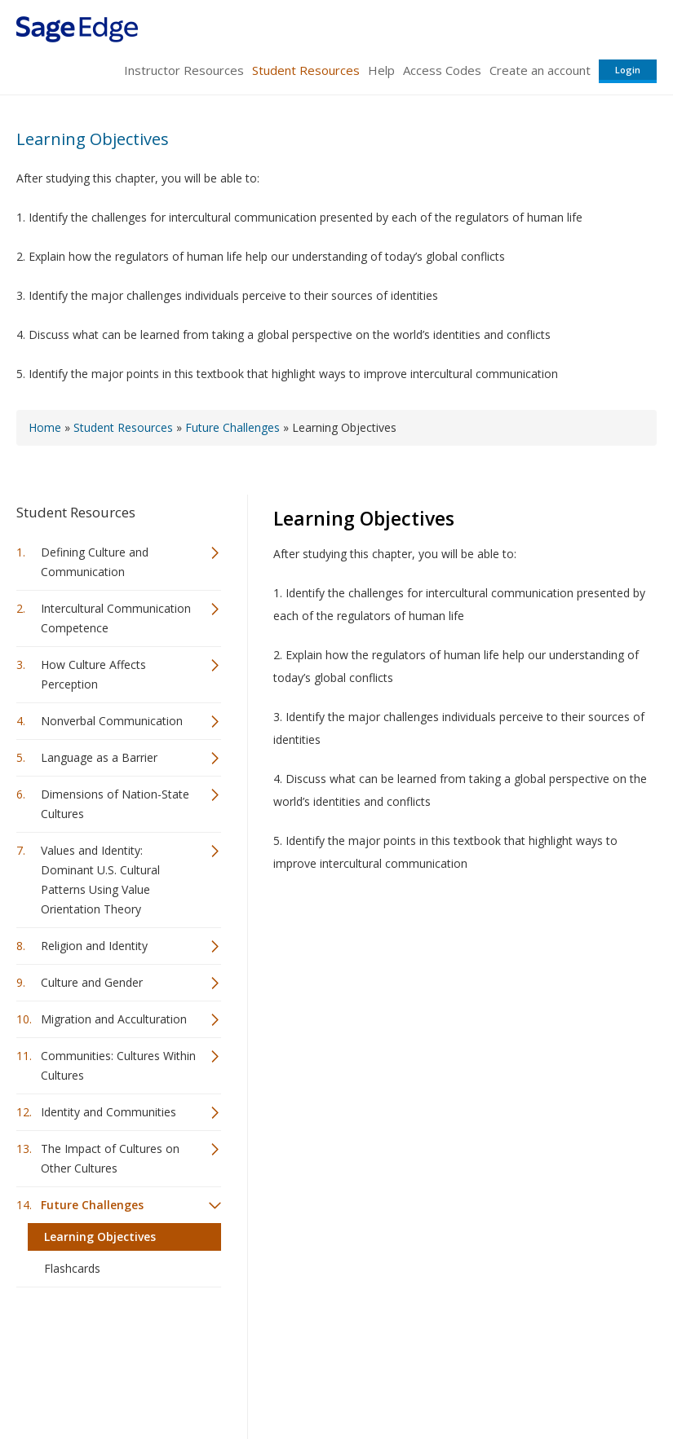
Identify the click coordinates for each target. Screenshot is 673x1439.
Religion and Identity (94, 945)
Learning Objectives (92, 139)
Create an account (540, 70)
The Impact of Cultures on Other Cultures (110, 1158)
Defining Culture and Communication (94, 561)
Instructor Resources (184, 70)
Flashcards (72, 1268)
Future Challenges (232, 427)
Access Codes (442, 70)
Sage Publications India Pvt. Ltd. (253, 1339)
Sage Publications (109, 1339)
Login (627, 70)
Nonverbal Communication (112, 720)
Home (45, 427)
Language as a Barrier (99, 757)
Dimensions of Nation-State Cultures (115, 803)
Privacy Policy (549, 1378)
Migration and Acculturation (114, 1019)
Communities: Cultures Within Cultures (118, 1065)
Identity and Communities (108, 1112)
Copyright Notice (458, 1378)
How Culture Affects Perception (93, 674)
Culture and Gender (92, 982)
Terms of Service (358, 1378)
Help (381, 70)
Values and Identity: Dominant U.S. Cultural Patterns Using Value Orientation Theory (100, 880)
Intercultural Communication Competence (116, 618)
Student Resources (306, 70)
